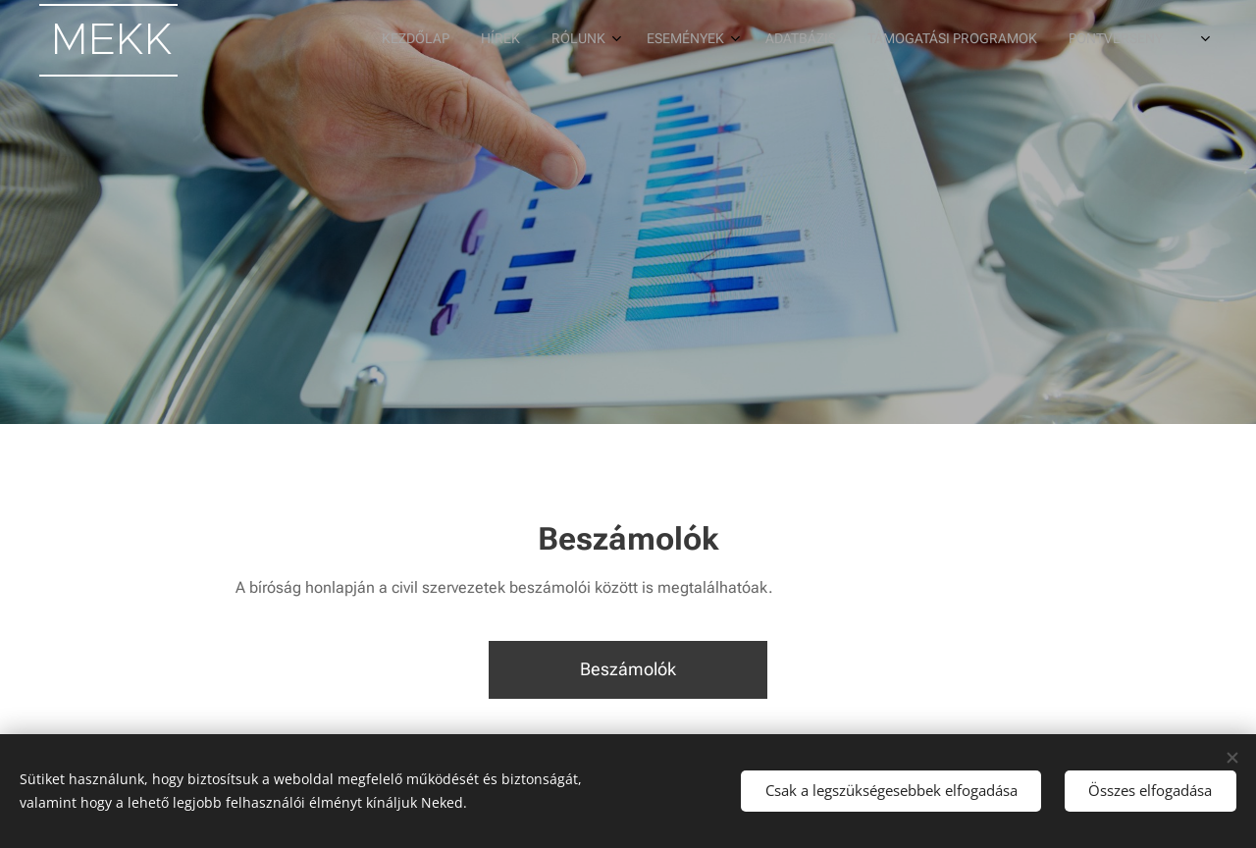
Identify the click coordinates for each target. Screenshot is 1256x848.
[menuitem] (816, 40)
